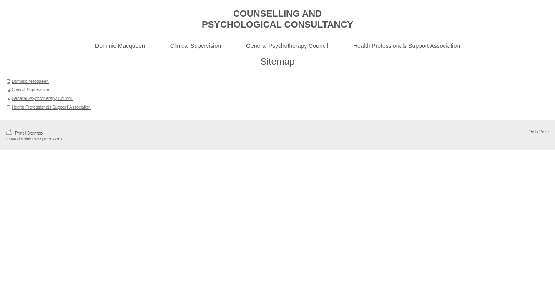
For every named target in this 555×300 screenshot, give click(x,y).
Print (15, 132)
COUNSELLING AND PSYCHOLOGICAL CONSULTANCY (277, 19)
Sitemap (35, 132)
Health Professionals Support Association (51, 107)
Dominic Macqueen (30, 81)
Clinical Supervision (30, 89)
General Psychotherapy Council (42, 98)
